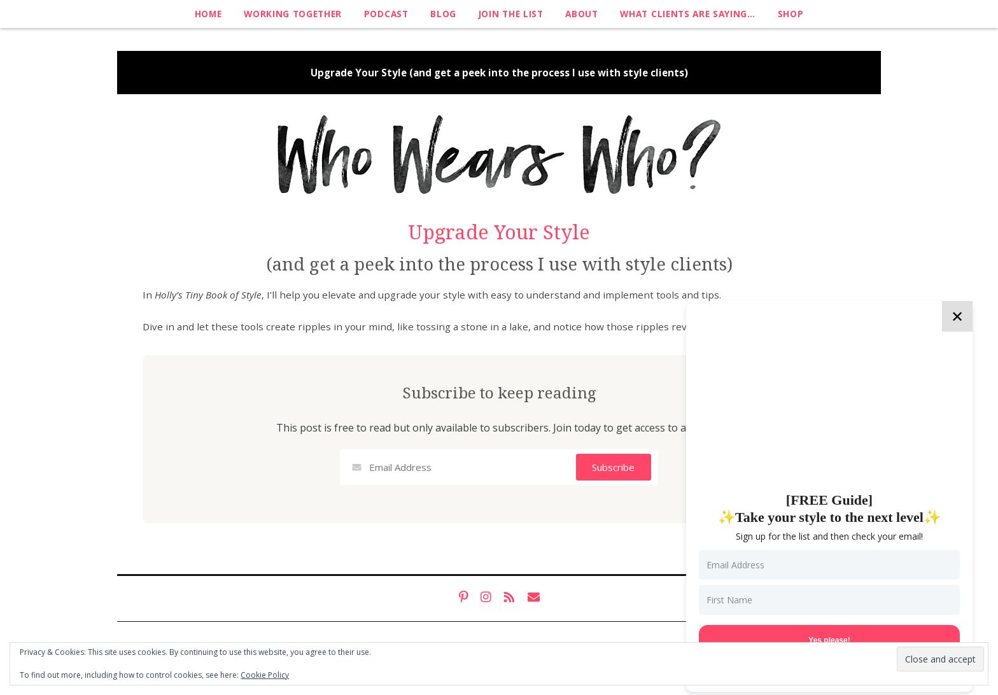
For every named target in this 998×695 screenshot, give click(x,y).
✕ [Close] (957, 315)
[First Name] (829, 600)
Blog (443, 14)
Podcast (386, 14)
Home (208, 14)
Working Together (293, 14)
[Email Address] (829, 565)
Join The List (511, 14)
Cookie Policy (265, 675)
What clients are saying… (687, 14)
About (581, 14)
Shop (791, 14)
